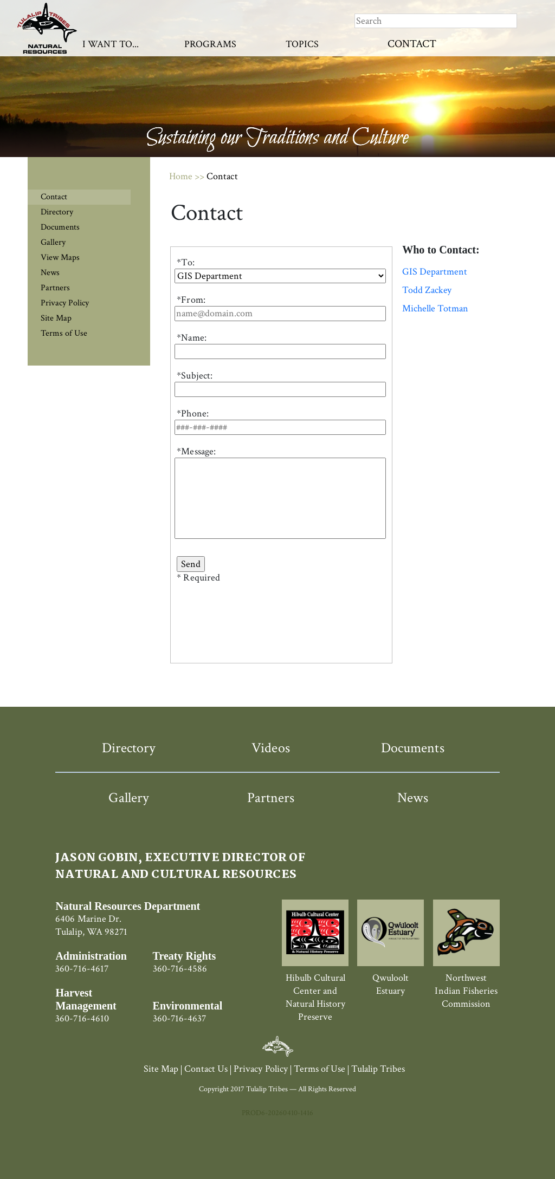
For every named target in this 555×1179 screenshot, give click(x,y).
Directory (57, 212)
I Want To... (110, 44)
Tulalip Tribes (378, 1069)
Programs (210, 44)
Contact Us (206, 1069)
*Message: (196, 451)
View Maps (60, 257)
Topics (302, 44)
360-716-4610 (81, 1018)
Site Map (56, 318)
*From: (191, 299)
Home (180, 176)
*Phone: (192, 413)
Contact (412, 44)
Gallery (53, 242)
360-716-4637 (179, 1018)
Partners (55, 288)
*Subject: (194, 375)
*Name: (191, 337)
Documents (60, 227)
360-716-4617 (81, 968)
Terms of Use (64, 333)
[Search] (435, 21)
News (50, 272)
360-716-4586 (180, 968)
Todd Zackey (426, 290)
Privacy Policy (65, 303)
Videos (270, 748)
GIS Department (434, 272)
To (186, 262)
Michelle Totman (435, 309)
